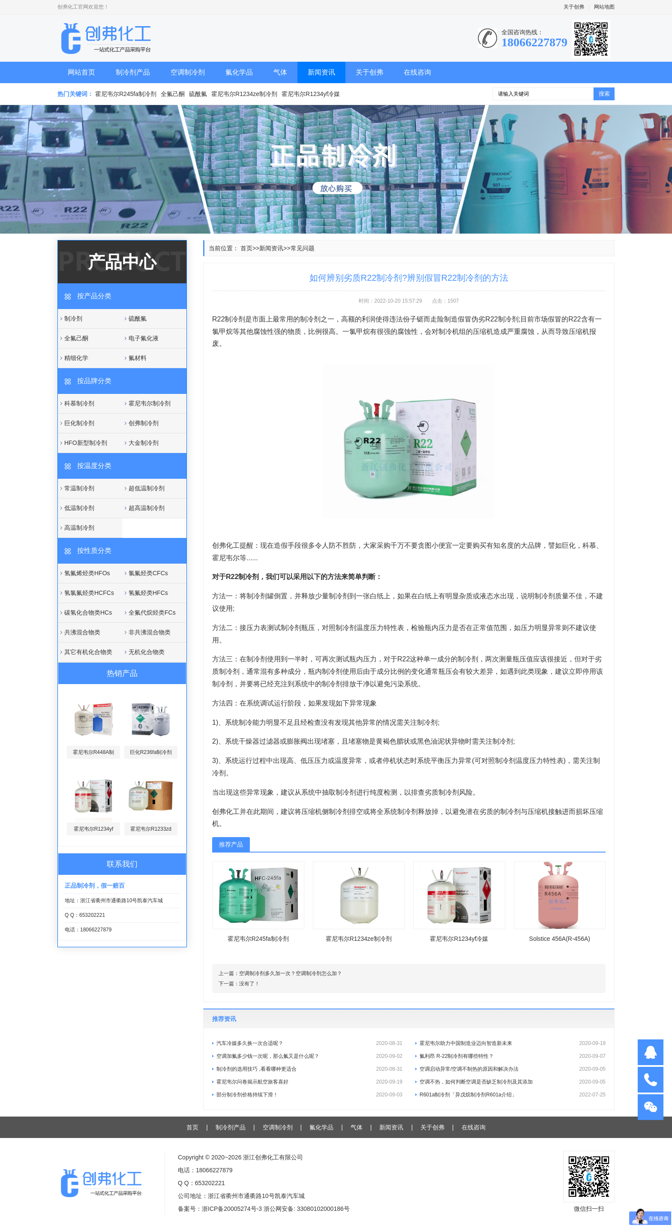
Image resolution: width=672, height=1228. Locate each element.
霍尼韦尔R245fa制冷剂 (125, 93)
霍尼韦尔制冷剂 (150, 403)
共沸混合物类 (82, 632)
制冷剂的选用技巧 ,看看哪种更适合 (309, 1069)
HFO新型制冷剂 (85, 442)
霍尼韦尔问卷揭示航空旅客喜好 (309, 1081)
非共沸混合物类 (150, 632)
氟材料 (138, 357)
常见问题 (303, 248)
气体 (280, 72)
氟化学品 (239, 72)
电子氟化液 (144, 338)
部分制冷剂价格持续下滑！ (309, 1094)
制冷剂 (73, 318)
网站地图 (604, 7)
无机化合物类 (147, 652)
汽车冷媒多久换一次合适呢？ (309, 1043)
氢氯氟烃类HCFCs (89, 592)
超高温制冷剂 (147, 507)
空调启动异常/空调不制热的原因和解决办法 (513, 1069)
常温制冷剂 (79, 488)
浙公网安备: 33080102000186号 (307, 1208)
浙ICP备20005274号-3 (232, 1208)
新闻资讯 (321, 72)
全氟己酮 (173, 93)
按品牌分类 (94, 380)
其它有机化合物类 (88, 652)
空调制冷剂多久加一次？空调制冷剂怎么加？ (290, 973)
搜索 (604, 93)
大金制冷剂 (144, 442)
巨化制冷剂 (79, 423)
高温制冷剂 (79, 527)
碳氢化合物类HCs (88, 612)
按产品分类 (94, 296)
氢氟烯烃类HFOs (87, 573)
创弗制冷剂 (144, 423)
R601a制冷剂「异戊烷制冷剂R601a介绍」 (513, 1094)
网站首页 (81, 72)
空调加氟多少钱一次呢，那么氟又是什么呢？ (309, 1056)
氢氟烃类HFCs (148, 592)
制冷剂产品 (133, 72)
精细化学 (76, 357)
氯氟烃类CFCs (148, 573)
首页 (246, 248)
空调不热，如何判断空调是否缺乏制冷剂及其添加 (513, 1081)
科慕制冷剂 (79, 403)
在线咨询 (417, 72)
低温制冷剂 (79, 507)
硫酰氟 (198, 93)
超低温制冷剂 (147, 488)
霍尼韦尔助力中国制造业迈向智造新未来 (513, 1043)
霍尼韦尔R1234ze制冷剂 (244, 93)
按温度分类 (94, 465)
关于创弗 (574, 7)
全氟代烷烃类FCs (152, 612)
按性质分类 (94, 550)
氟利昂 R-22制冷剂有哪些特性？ (513, 1056)
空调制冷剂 (188, 72)
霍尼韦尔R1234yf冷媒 (311, 93)
